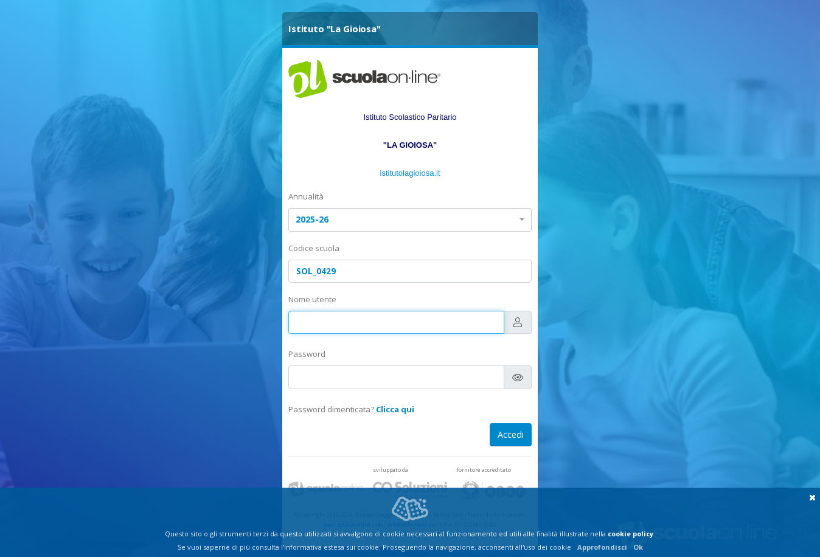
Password (306, 353)
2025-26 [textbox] (312, 219)
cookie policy (630, 533)
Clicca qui (395, 409)
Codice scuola (313, 248)
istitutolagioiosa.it (410, 173)
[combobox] (410, 220)
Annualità (306, 196)
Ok (638, 547)
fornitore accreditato (484, 470)
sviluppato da (390, 470)
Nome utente (312, 299)
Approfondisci (602, 547)
